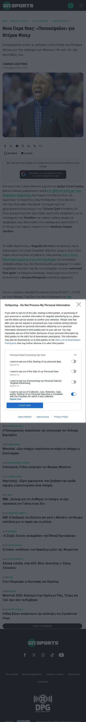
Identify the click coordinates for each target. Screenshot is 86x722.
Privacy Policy (61, 416)
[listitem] (43, 355)
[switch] (73, 361)
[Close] (80, 305)
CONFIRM (25, 405)
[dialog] (43, 361)
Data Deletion (25, 416)
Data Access (43, 416)
